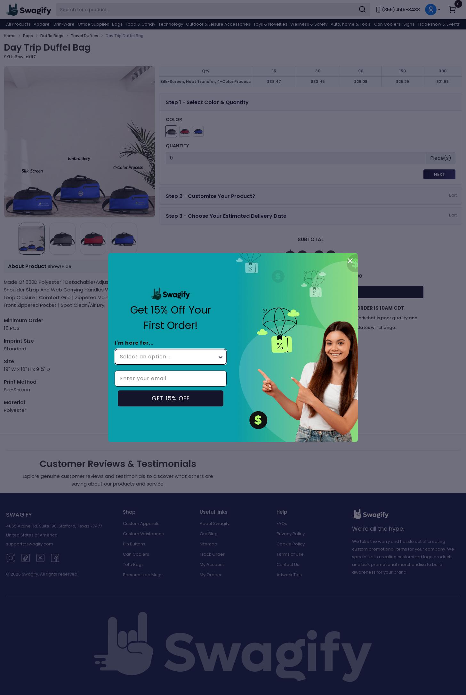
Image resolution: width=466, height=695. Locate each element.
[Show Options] (220, 356)
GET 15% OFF (171, 398)
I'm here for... (134, 343)
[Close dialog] (350, 261)
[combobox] (168, 356)
